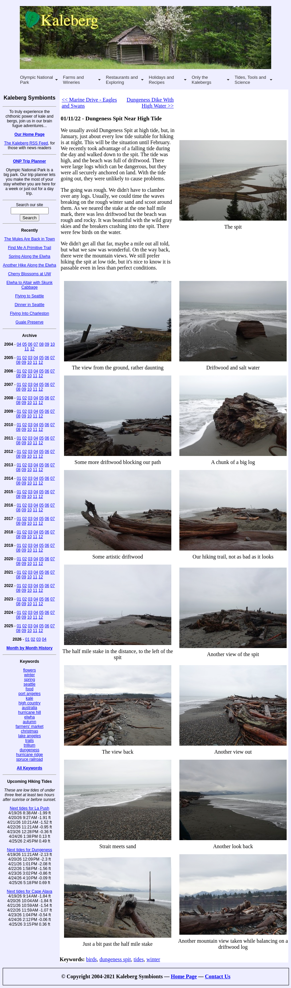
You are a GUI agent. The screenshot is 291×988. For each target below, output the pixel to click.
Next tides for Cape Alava (29, 891)
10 (52, 344)
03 (30, 357)
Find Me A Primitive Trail (29, 247)
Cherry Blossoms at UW (29, 274)
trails (29, 740)
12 (32, 349)
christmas (29, 731)
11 (26, 349)
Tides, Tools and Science (250, 80)
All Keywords (29, 768)
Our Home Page (29, 134)
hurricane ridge (29, 754)
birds (91, 959)
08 (41, 344)
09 (47, 344)
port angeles (29, 693)
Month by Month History (29, 648)
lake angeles (29, 736)
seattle (29, 684)
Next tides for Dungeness (29, 850)
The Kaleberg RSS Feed (26, 143)
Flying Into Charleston (29, 313)
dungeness (30, 750)
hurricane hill (29, 712)
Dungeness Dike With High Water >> (150, 103)
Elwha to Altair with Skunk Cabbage (29, 285)
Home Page (184, 976)
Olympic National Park (36, 80)
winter (29, 675)
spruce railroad (29, 759)
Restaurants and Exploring (122, 80)
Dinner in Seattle (30, 304)
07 (36, 344)
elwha (29, 717)
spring (29, 679)
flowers (29, 670)
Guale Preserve (29, 322)
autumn (29, 721)
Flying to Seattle (29, 296)
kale (29, 698)
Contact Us (217, 976)
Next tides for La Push (29, 808)
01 (19, 357)
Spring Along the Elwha (29, 256)
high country (29, 703)
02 (24, 357)
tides (138, 959)
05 (24, 344)
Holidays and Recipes (161, 80)
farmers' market (30, 726)
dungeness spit (115, 959)
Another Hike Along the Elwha (29, 265)
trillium (30, 745)
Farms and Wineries (73, 80)
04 (19, 344)
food (29, 689)
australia (29, 707)
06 (30, 344)
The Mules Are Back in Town (29, 239)
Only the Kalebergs (202, 80)
